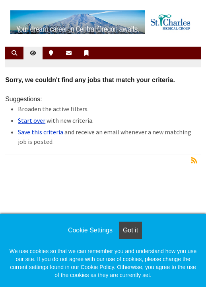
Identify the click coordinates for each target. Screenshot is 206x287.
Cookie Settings (90, 230)
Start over (31, 120)
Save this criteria (40, 132)
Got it (130, 230)
